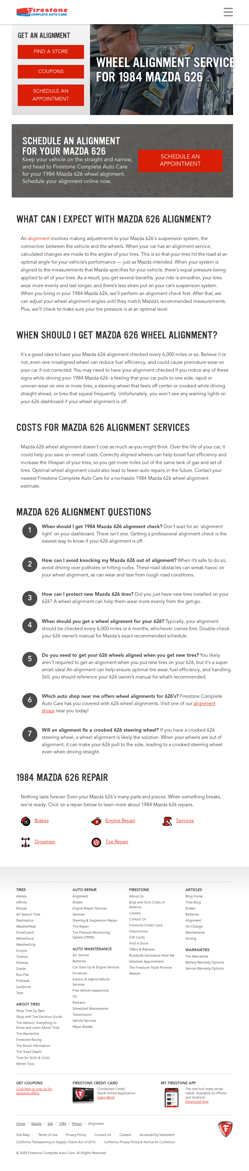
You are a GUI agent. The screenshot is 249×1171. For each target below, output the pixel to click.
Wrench (134, 974)
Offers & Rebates (142, 949)
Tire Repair (81, 927)
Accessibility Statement (157, 1135)
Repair (77, 1124)
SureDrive (23, 987)
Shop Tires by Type (30, 1011)
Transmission (82, 1015)
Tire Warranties (27, 1034)
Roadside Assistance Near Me (152, 956)
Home (20, 1124)
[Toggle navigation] (228, 12)
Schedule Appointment (146, 962)
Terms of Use (48, 1135)
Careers (135, 913)
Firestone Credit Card (145, 925)
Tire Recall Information (33, 1046)
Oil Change (194, 927)
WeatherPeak (26, 927)
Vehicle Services (84, 1021)
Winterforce (25, 939)
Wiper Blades (83, 1027)
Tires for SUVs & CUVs (33, 1058)
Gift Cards (137, 937)
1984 (62, 1124)
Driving (190, 939)
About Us (136, 896)
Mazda (36, 1124)
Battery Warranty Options (204, 962)
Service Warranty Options (204, 968)
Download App (197, 1102)
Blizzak (21, 908)
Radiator (79, 1003)
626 (50, 1124)
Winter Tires (25, 1064)
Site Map (23, 1135)
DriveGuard (25, 933)
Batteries (79, 961)
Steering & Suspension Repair (95, 920)
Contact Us (137, 919)
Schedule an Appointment (51, 95)
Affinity (21, 902)
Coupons (51, 71)
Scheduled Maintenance (90, 1009)
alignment (39, 238)
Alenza (21, 896)
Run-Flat (22, 975)
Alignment (80, 896)
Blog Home (194, 896)
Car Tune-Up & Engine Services (96, 967)
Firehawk (23, 981)
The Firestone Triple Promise (150, 968)
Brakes (77, 902)
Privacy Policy (76, 1135)
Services (79, 914)
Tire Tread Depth (29, 1052)
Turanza (22, 957)
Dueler (21, 969)
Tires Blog (193, 902)
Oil (75, 997)
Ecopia (21, 951)
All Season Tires (28, 914)
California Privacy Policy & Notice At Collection (139, 1142)
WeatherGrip (26, 945)
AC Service (81, 955)
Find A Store (51, 51)
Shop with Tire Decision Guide (39, 1017)
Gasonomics (138, 931)
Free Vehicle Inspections (91, 991)
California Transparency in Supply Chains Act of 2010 (55, 1142)
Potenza (22, 963)
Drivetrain (80, 973)
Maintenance (195, 933)
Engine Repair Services (90, 908)
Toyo (19, 993)
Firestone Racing (29, 1040)
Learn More (106, 1097)
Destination (25, 920)
